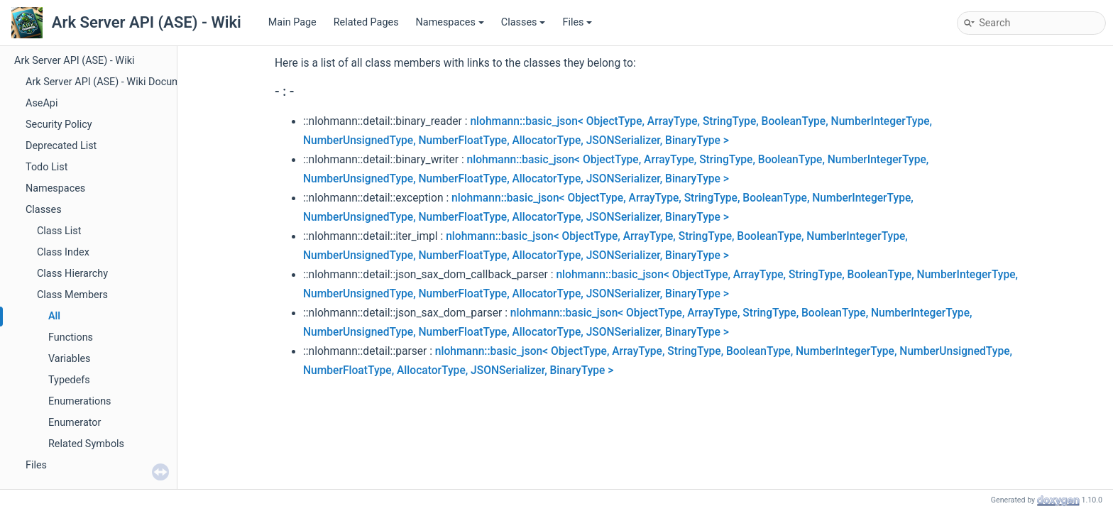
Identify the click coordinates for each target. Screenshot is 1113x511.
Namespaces (450, 22)
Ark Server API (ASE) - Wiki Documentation (122, 82)
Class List (59, 231)
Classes (523, 22)
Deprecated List (61, 146)
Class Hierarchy (72, 274)
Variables (69, 359)
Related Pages (366, 22)
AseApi (41, 103)
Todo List (46, 167)
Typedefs (69, 380)
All (54, 316)
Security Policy (59, 125)
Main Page (292, 22)
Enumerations (79, 401)
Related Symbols (86, 444)
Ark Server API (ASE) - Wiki (74, 61)
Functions (70, 337)
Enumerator (74, 423)
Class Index (63, 252)
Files (577, 22)
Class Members (72, 295)
